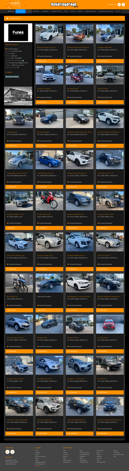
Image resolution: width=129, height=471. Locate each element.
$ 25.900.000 (102, 61)
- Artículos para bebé (100, 462)
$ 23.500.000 (72, 228)
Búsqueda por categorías (40, 462)
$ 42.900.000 (72, 392)
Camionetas (65, 454)
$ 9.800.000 (41, 61)
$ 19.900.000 (11, 351)
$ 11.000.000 (72, 269)
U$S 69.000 (41, 310)
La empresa (37, 452)
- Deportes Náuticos (84, 462)
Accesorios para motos (84, 454)
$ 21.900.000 (42, 102)
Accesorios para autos (84, 452)
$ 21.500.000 (102, 351)
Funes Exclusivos (44, 56)
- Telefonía (98, 454)
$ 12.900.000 (42, 269)
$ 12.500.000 (11, 269)
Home (36, 450)
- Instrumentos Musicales (118, 454)
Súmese (37, 454)
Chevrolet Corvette (44, 296)
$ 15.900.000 (42, 351)
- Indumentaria (116, 452)
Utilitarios (65, 452)
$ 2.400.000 (41, 228)
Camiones (65, 456)
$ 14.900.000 (102, 269)
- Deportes (115, 450)
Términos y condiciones (40, 456)
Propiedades (82, 456)
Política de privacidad (40, 464)
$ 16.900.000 (102, 392)
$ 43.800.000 (12, 392)
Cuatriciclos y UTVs (67, 460)
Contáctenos (38, 465)
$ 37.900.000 (102, 228)
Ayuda (36, 458)
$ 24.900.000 (72, 433)
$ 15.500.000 (102, 433)
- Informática (99, 458)
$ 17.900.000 (42, 187)
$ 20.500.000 (72, 102)
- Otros (114, 456)
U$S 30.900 (11, 310)
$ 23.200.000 (42, 146)
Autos (64, 450)
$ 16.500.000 (72, 61)
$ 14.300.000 (102, 146)
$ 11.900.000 (102, 310)
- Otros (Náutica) (99, 450)
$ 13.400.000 (11, 146)
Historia (37, 460)
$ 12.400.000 (102, 187)
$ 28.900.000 (102, 102)
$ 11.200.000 (72, 146)
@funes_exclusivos (19, 65)
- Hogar (97, 460)
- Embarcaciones (83, 460)
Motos (64, 458)
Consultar (10, 228)
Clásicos (81, 450)
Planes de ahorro (66, 462)
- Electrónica (99, 456)
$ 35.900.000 (72, 187)
